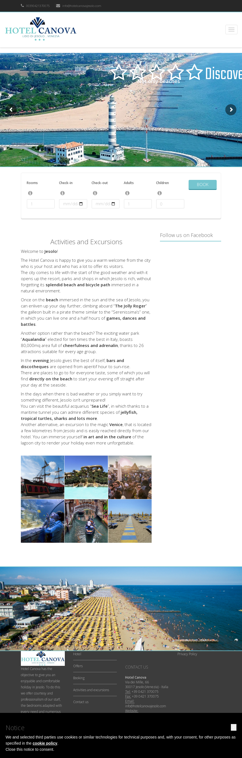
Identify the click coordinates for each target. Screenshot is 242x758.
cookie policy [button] (45, 743)
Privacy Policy (187, 654)
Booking (79, 678)
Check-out (100, 182)
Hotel (77, 654)
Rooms (32, 182)
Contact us (80, 702)
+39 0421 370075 (145, 691)
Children (162, 182)
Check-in (66, 182)
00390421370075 (35, 6)
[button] (233, 727)
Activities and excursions (91, 690)
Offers (78, 666)
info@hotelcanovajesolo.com (78, 6)
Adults (129, 182)
